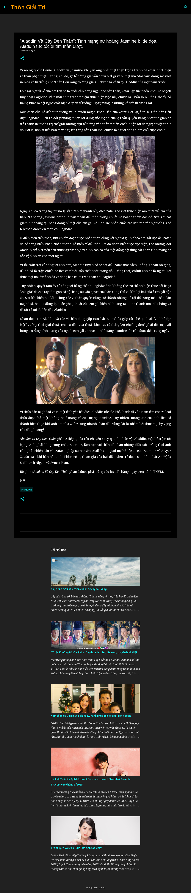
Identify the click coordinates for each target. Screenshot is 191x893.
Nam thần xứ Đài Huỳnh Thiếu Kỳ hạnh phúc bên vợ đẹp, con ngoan (91, 715)
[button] (22, 58)
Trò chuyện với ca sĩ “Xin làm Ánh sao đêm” (77, 847)
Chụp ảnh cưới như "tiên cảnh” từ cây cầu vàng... (79, 589)
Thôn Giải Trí (28, 7)
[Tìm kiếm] (186, 7)
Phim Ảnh (26, 489)
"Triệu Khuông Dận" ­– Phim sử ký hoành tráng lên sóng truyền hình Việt (94, 652)
